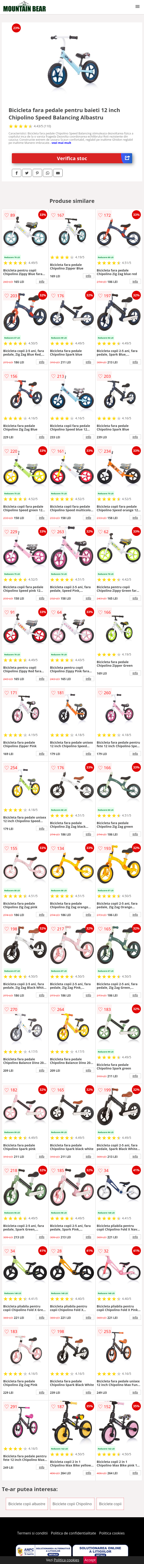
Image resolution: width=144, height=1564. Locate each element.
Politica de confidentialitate (73, 1533)
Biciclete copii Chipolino (72, 1503)
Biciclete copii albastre (26, 1503)
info (41, 281)
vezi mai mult (61, 143)
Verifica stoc (94, 158)
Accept (90, 1560)
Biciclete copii (110, 1503)
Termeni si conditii (32, 1533)
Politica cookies (112, 1533)
